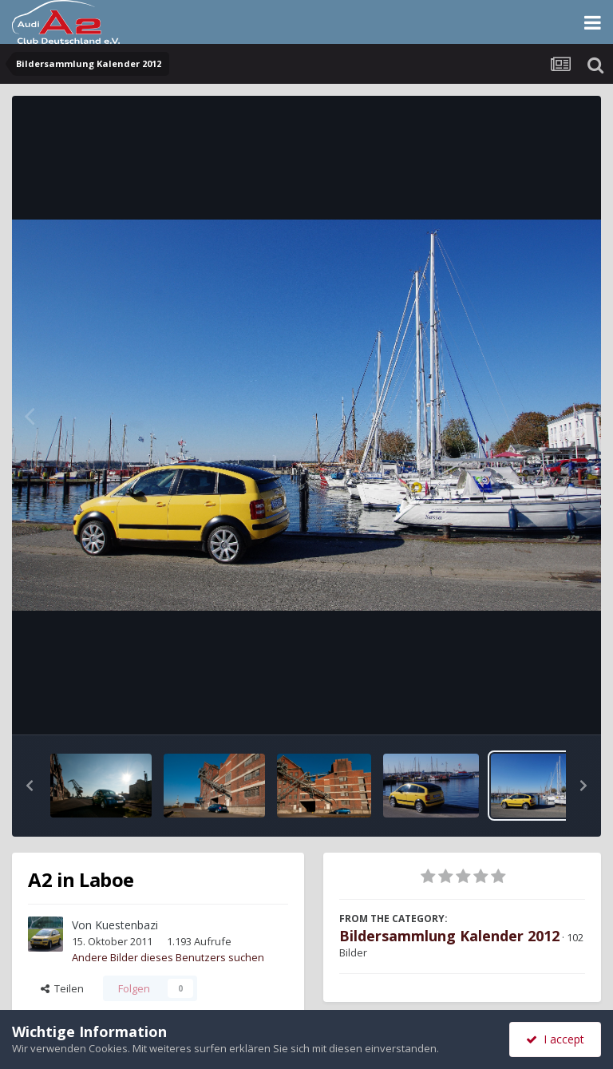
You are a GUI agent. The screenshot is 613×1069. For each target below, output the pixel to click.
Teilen (62, 988)
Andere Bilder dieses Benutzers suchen (168, 957)
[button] (29, 785)
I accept (555, 1039)
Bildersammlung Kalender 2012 (449, 935)
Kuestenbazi (126, 924)
